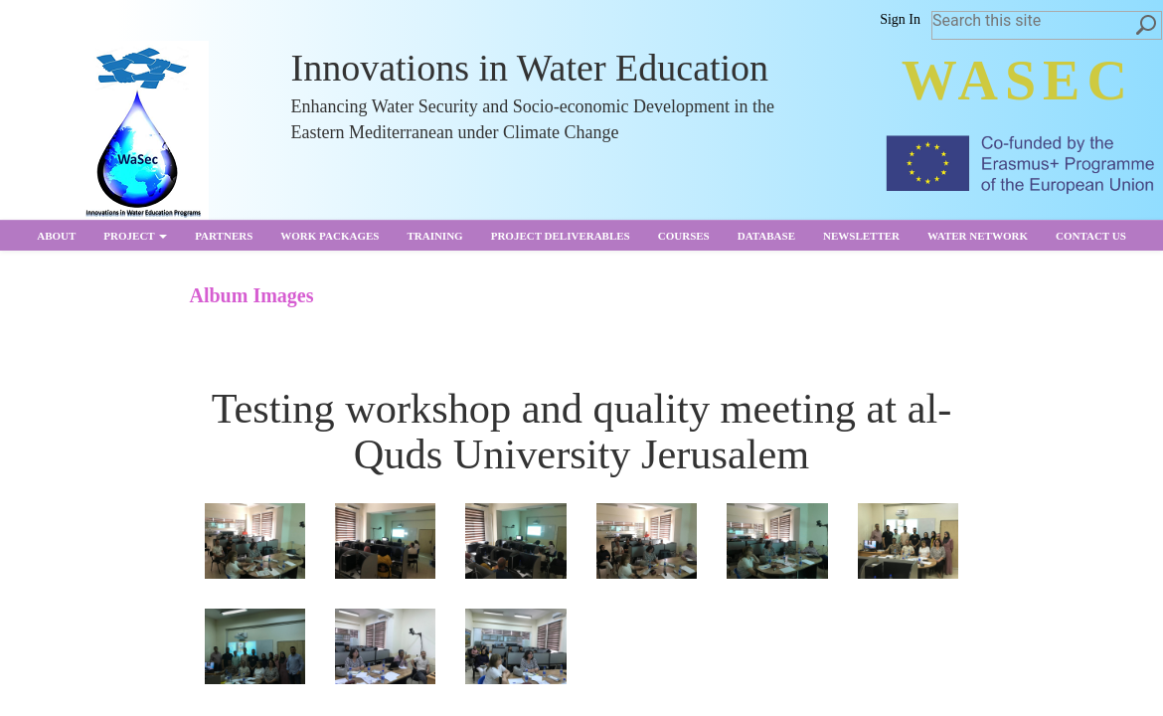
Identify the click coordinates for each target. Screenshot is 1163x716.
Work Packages (329, 236)
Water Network (977, 236)
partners (223, 236)
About (56, 236)
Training (434, 236)
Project (135, 236)
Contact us (1091, 236)
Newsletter (861, 236)
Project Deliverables (560, 236)
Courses (684, 236)
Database (766, 236)
